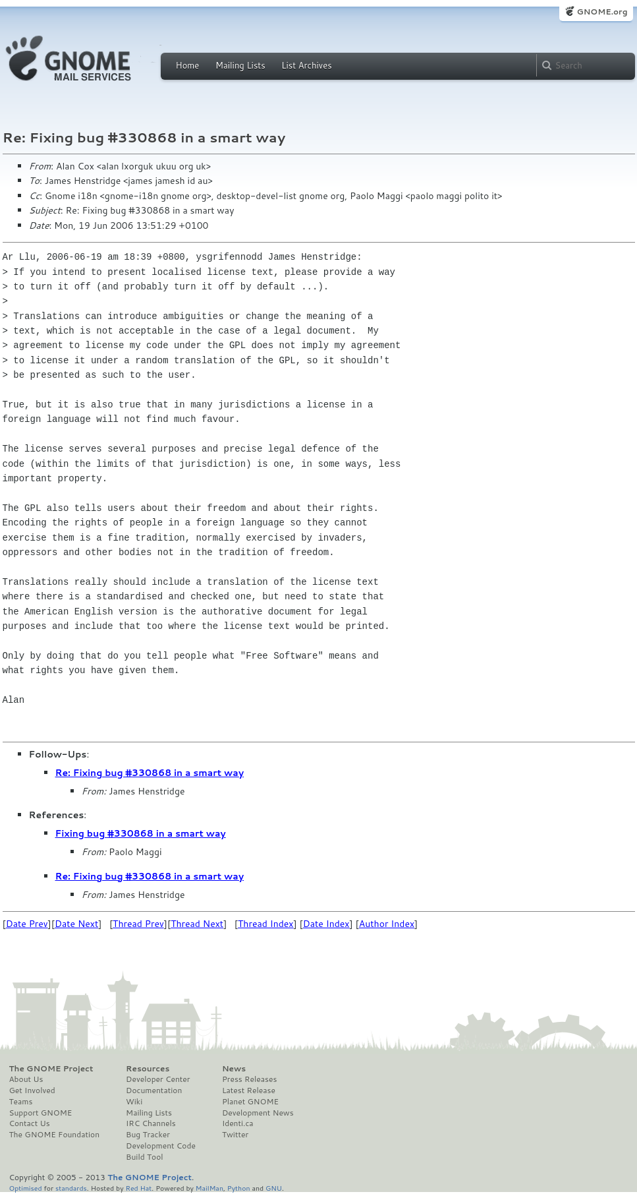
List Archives (306, 65)
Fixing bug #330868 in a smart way (140, 833)
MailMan (209, 1188)
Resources (147, 1068)
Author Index (386, 923)
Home (188, 65)
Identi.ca (238, 1123)
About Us (26, 1079)
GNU (273, 1188)
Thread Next (197, 923)
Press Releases (249, 1079)
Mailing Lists (240, 65)
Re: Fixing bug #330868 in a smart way (149, 772)
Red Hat (138, 1188)
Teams (21, 1101)
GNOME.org (601, 11)
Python (238, 1188)
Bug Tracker (148, 1134)
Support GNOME (40, 1113)
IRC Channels (151, 1123)
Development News (258, 1113)
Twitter (235, 1134)
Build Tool (144, 1157)
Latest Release (248, 1090)
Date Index (326, 923)
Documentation (154, 1090)
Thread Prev (138, 923)
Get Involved (32, 1090)
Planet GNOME (250, 1101)
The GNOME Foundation (54, 1134)
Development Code (161, 1146)
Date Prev (27, 923)
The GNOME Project (51, 1068)
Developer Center (158, 1079)
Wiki (134, 1101)
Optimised (25, 1188)
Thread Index (266, 923)
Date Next (76, 923)
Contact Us (29, 1123)
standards (71, 1188)
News (234, 1068)
